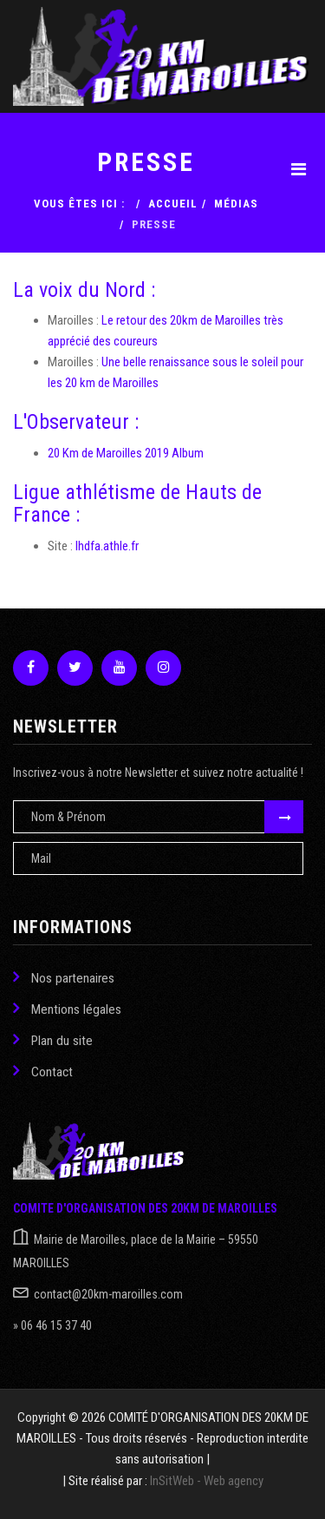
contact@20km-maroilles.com (108, 1294)
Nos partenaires (63, 977)
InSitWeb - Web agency (206, 1481)
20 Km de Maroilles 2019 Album (126, 453)
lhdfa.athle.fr (107, 546)
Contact (43, 1071)
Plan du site (53, 1039)
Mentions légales (67, 1008)
